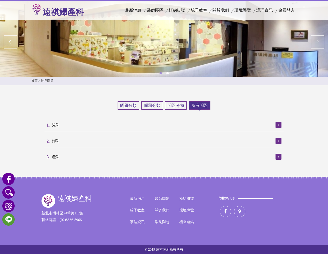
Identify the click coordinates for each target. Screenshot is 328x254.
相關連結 (186, 222)
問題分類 (128, 105)
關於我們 (220, 10)
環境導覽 (242, 10)
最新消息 (133, 10)
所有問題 (199, 105)
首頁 (34, 81)
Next (318, 42)
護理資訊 (264, 10)
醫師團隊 (155, 10)
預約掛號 (177, 10)
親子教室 (199, 10)
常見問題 (162, 222)
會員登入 (286, 10)
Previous (10, 42)
